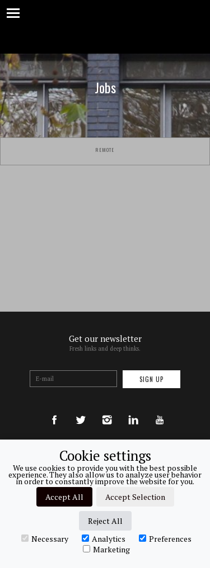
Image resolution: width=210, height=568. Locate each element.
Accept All (64, 496)
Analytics (103, 538)
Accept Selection (135, 496)
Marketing (106, 549)
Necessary (44, 538)
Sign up (151, 379)
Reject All (105, 521)
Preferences (165, 538)
